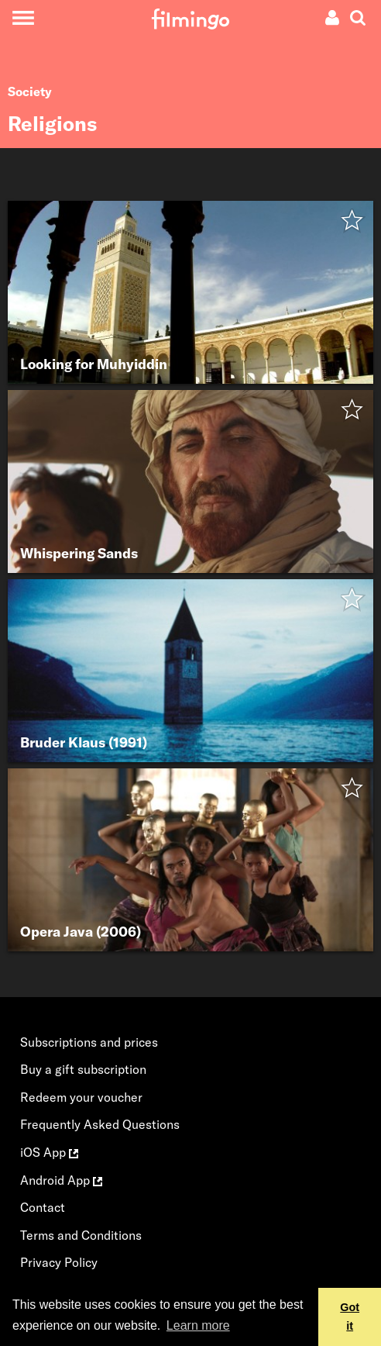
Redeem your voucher (81, 1097)
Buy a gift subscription (83, 1069)
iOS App (49, 1152)
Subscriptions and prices (89, 1042)
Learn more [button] (198, 1325)
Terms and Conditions (81, 1235)
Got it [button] (349, 1316)
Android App (61, 1180)
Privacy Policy (59, 1262)
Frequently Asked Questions (100, 1124)
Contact (42, 1207)
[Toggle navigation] (23, 17)
